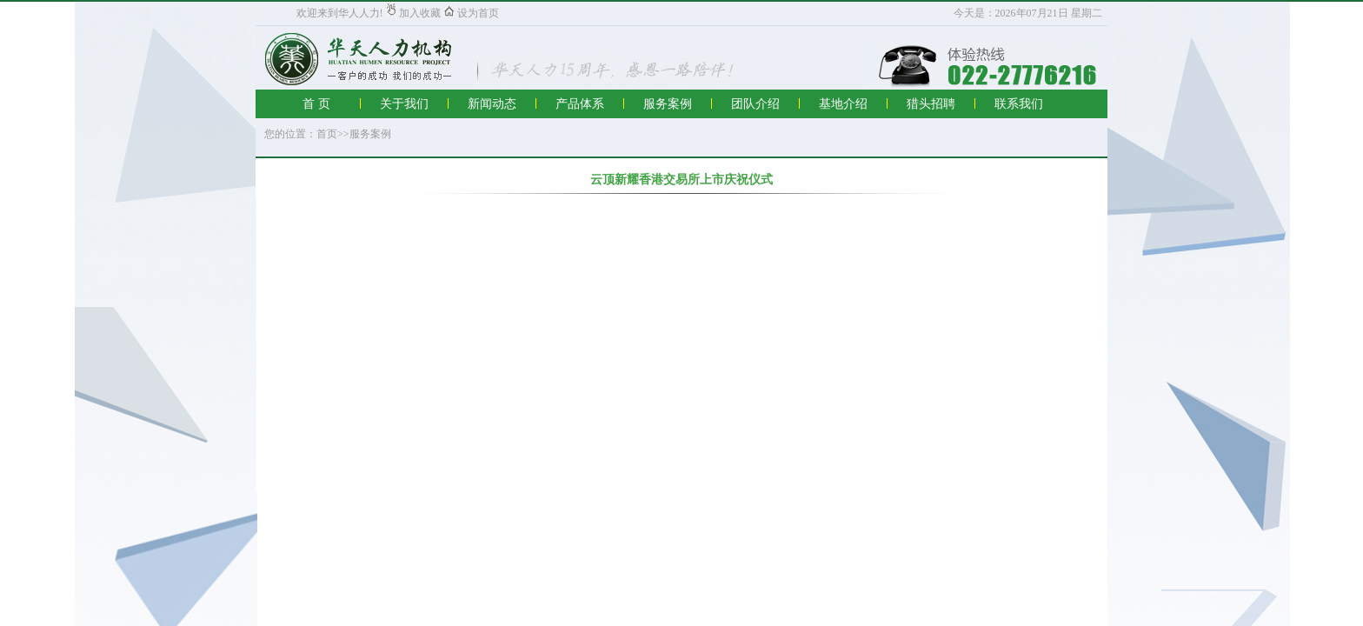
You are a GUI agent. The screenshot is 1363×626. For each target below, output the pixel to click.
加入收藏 (413, 13)
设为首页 (471, 13)
